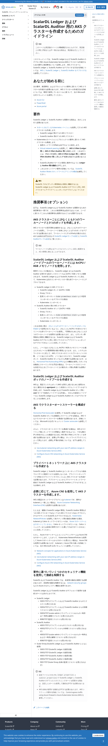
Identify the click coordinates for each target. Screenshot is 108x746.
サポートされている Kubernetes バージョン (53, 127)
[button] (16, 34)
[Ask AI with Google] (89, 7)
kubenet (67, 499)
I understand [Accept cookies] (98, 735)
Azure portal (41, 106)
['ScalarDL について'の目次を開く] (28, 15)
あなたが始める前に (98, 14)
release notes (88, 1)
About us (34, 726)
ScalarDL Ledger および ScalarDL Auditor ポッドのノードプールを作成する (99, 63)
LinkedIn (60, 730)
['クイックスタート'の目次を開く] (28, 19)
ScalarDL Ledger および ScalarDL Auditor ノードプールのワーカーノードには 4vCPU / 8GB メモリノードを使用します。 (99, 47)
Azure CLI (40, 100)
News (33, 730)
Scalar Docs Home (32, 7)
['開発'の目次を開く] (28, 23)
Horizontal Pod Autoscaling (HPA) (50, 361)
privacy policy (51, 738)
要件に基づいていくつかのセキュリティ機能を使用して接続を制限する (99, 104)
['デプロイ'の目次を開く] (28, 27)
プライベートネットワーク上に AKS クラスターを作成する (99, 81)
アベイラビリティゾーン (63, 249)
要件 (93, 17)
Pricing (84, 726)
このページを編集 (41, 707)
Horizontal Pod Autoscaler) (43, 413)
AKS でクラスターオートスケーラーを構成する (99, 73)
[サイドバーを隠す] (16, 715)
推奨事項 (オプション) (98, 21)
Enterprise (79, 15)
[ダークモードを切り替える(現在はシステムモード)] (61, 7)
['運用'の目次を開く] (28, 31)
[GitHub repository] (58, 7)
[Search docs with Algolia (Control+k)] (74, 7)
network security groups (76, 583)
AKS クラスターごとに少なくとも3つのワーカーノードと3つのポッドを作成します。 (99, 31)
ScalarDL (9, 730)
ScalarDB (9, 726)
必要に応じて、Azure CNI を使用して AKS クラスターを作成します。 (99, 92)
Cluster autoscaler (71, 421)
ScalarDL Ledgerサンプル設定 (66, 236)
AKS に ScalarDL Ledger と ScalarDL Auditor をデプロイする (63, 70)
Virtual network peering (49, 148)
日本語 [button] (44, 7)
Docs (84, 730)
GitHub (59, 726)
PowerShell (41, 103)
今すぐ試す (101, 7)
